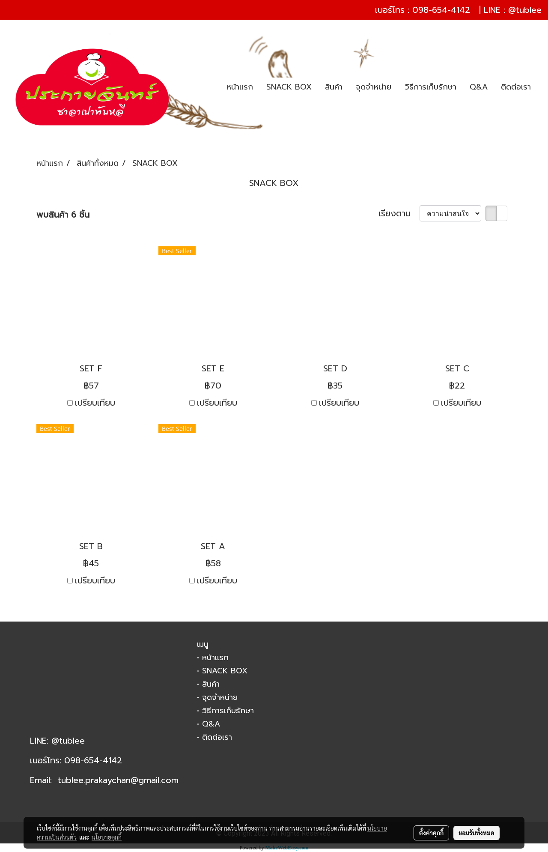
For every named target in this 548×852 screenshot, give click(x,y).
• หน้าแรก (213, 658)
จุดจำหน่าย (373, 87)
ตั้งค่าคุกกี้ (431, 833)
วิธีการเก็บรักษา (430, 87)
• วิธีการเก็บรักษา (225, 711)
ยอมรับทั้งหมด (476, 833)
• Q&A (208, 724)
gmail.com (158, 780)
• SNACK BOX (222, 671)
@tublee (525, 9)
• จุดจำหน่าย (217, 697)
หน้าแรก (239, 87)
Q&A (479, 87)
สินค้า (333, 87)
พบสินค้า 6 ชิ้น (62, 214)
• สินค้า (208, 684)
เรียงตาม (399, 213)
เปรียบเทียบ (95, 402)
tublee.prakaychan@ (98, 780)
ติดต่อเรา (516, 87)
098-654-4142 (441, 9)
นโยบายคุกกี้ (107, 837)
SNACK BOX (289, 87)
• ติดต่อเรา (214, 737)
